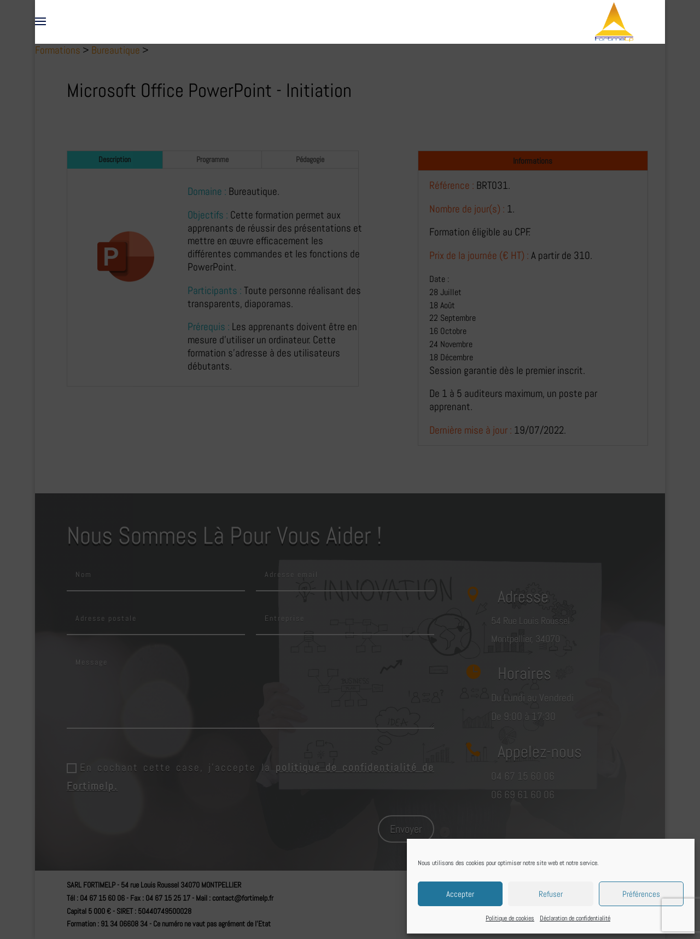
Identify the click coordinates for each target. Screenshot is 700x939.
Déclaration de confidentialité (575, 918)
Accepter (460, 894)
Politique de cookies (510, 918)
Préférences (641, 894)
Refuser (551, 894)
